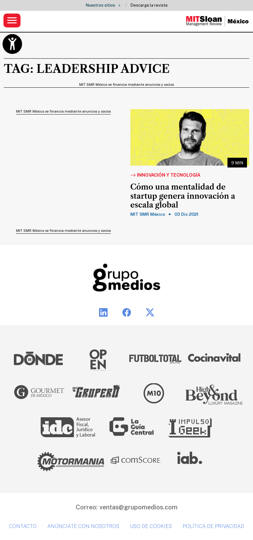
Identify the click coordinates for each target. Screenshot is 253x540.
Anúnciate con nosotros (83, 526)
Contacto (23, 526)
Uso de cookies (151, 526)
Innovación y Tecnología (165, 175)
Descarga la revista (149, 5)
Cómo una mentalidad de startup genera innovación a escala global (182, 196)
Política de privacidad (213, 526)
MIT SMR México (147, 214)
